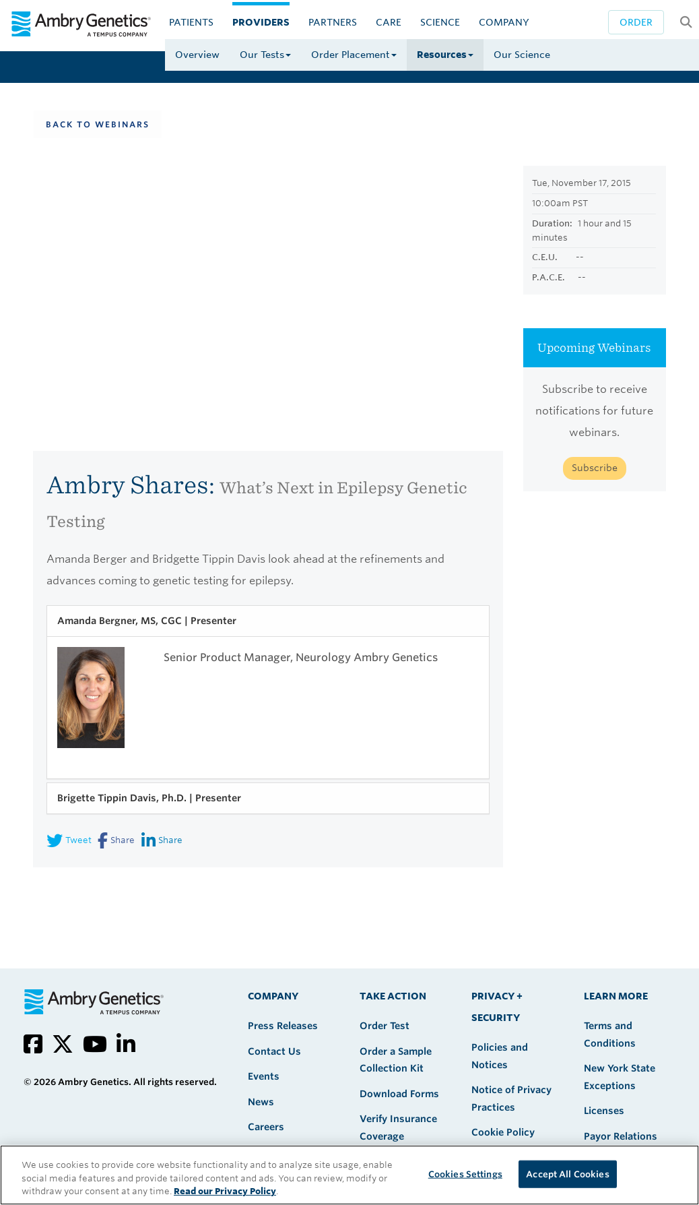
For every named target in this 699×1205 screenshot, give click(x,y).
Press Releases (283, 1025)
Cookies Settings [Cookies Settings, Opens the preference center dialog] (465, 1174)
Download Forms (399, 1093)
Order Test (384, 1025)
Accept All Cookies (567, 1174)
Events (263, 1076)
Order (636, 22)
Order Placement (354, 54)
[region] (349, 1175)
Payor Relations (620, 1136)
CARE (388, 22)
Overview (197, 54)
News (261, 1101)
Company (504, 22)
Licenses (604, 1110)
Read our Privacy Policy (225, 1191)
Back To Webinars (97, 124)
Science (440, 22)
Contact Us (274, 1051)
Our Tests (265, 54)
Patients (191, 22)
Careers (266, 1126)
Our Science (522, 54)
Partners (332, 22)
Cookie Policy (503, 1132)
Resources (445, 54)
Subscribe (595, 467)
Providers (261, 22)
